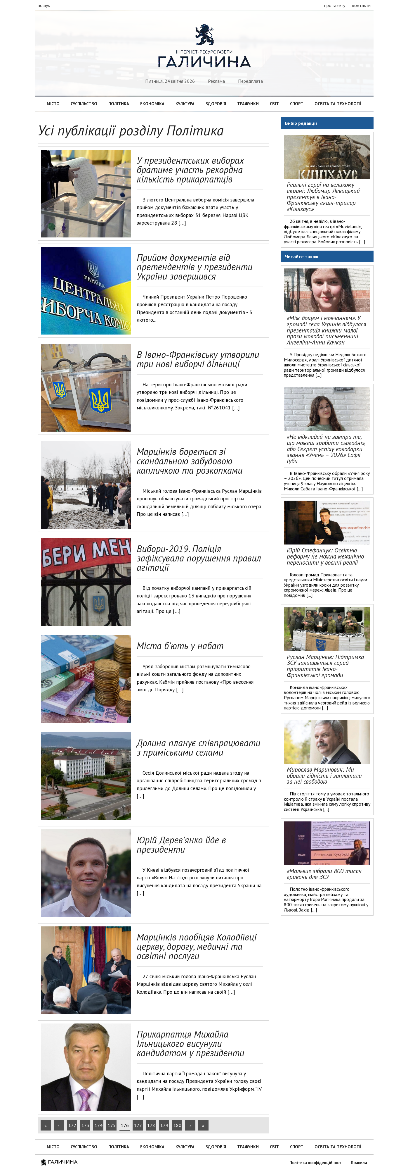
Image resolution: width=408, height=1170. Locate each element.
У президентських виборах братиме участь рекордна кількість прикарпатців (190, 169)
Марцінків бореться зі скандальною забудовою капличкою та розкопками (189, 460)
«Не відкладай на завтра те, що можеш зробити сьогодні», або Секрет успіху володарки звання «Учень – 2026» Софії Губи (326, 449)
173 (85, 1125)
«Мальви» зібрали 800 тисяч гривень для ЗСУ (324, 874)
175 (112, 1125)
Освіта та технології (338, 103)
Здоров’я (216, 103)
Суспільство (84, 103)
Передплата (250, 81)
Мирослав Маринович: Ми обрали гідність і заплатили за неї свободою (324, 776)
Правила (359, 1162)
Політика (118, 103)
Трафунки (248, 103)
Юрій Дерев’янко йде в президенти (181, 844)
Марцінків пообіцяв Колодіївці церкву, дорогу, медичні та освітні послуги (196, 946)
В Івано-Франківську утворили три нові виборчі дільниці (198, 359)
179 (164, 1125)
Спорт (296, 103)
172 (72, 1125)
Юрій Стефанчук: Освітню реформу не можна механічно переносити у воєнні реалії (325, 556)
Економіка (152, 103)
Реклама (216, 81)
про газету (334, 5)
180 (177, 1125)
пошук (44, 5)
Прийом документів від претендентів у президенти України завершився (194, 266)
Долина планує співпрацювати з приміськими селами (198, 747)
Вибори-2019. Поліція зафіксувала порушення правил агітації (199, 557)
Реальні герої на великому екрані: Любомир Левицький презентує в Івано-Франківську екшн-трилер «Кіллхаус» (323, 197)
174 (99, 1125)
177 (138, 1125)
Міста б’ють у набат (180, 646)
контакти (361, 5)
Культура (185, 103)
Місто (53, 103)
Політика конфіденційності (316, 1162)
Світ (274, 103)
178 (151, 1125)
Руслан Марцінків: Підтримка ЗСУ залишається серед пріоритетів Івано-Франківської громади (325, 666)
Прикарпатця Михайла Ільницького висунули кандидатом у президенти (190, 1043)
